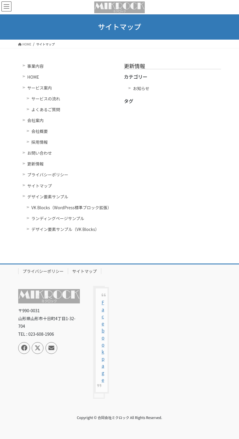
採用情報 (39, 142)
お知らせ (141, 88)
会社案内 (35, 120)
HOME (33, 77)
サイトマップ (39, 186)
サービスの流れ (45, 99)
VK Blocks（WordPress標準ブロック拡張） (71, 207)
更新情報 (35, 164)
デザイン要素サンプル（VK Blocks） (65, 229)
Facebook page (103, 341)
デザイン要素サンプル (47, 197)
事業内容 (35, 66)
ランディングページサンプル (57, 218)
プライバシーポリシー (47, 175)
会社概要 (39, 131)
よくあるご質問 (45, 109)
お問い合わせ (39, 153)
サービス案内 (39, 88)
